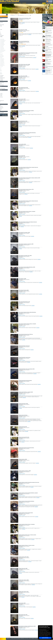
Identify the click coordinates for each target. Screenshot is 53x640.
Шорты (2, 28)
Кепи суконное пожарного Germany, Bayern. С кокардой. (28, 323)
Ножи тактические (3, 106)
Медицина (2, 101)
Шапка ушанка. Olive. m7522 (24, 614)
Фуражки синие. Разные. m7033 (24, 591)
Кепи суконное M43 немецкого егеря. (25, 301)
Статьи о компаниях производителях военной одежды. (49, 64)
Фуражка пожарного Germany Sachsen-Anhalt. (27, 512)
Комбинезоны (2, 34)
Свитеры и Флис (3, 29)
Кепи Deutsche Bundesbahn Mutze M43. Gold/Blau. (27, 110)
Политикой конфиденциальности (43, 631)
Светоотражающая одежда (4, 77)
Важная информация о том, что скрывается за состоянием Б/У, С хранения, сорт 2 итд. (49, 28)
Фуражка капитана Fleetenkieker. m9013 (26, 18)
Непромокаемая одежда (4, 24)
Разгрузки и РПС (3, 95)
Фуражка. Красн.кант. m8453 (24, 568)
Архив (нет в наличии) (4, 112)
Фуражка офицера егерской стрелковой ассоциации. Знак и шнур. (30, 482)
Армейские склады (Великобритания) (5, 40)
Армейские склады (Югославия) (4, 65)
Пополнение (3, 16)
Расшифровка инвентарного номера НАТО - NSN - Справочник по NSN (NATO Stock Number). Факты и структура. (49, 72)
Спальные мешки (3, 94)
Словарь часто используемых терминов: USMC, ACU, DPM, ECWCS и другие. (49, 47)
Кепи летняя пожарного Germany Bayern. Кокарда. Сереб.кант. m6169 (30, 177)
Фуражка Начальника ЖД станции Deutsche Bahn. (27, 447)
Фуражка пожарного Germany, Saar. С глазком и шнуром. (28, 534)
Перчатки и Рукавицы (3, 75)
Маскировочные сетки (4, 100)
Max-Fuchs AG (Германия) (3, 55)
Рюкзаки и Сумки (3, 93)
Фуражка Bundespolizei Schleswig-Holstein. (26, 380)
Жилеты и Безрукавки (4, 35)
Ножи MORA (2, 105)
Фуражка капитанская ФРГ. (24, 426)
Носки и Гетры (3, 83)
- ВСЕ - (2, 37)
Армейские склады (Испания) (4, 48)
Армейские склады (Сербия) (4, 45)
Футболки (2, 31)
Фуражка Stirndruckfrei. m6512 (24, 403)
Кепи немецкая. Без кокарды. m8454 (25, 232)
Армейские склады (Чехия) (4, 64)
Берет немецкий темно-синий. (24, 87)
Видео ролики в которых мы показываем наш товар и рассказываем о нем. (49, 61)
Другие (2, 38)
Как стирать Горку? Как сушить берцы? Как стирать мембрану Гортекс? (49, 36)
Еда (1, 98)
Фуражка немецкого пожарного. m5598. (26, 470)
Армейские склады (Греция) (4, 47)
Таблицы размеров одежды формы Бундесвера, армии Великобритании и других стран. (49, 32)
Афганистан (2, 68)
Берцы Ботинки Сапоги (4, 82)
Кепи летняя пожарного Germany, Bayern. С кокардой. (28, 211)
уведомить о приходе (23, 56)
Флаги (1, 87)
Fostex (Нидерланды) (3, 52)
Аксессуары (2, 110)
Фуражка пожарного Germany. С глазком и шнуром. (27, 545)
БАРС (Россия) (2, 69)
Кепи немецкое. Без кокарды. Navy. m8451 (26, 255)
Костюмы (2, 23)
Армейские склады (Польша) (4, 61)
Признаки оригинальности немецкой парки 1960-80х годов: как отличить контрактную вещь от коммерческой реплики (49, 41)
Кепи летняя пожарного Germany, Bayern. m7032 (27, 189)
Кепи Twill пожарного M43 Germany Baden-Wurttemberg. (28, 132)
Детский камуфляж (3, 76)
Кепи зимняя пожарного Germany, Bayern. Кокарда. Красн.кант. (29, 167)
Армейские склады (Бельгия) (4, 58)
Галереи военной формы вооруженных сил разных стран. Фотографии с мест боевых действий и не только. (49, 51)
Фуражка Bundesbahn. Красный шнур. (25, 357)
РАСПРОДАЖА (3, 18)
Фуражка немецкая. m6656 (24, 459)
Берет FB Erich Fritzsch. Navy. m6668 (25, 64)
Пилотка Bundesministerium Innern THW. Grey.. (27, 334)
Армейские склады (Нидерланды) (4, 44)
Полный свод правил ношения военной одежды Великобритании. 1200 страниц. (49, 56)
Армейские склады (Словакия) (4, 62)
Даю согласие (45, 637)
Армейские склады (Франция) (4, 43)
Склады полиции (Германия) (4, 51)
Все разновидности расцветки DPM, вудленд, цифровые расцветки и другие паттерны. (49, 44)
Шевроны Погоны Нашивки (4, 88)
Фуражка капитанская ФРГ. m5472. (25, 437)
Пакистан (2, 71)
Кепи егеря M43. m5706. (23, 144)
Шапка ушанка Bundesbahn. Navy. (25, 41)
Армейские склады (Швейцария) (4, 41)
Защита (2, 99)
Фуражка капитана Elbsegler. (24, 415)
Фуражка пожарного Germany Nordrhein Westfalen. (27, 501)
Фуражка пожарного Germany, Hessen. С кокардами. (28, 524)
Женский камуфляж (3, 80)
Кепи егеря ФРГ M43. (23, 155)
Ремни (1, 92)
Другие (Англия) (3, 72)
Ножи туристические (3, 107)
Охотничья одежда (3, 22)
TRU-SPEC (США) (3, 57)
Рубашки (2, 30)
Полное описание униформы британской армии (49, 67)
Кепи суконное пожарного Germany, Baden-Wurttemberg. (28, 312)
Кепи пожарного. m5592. (23, 278)
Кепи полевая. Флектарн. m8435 (24, 290)
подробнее (34, 34)
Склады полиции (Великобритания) (4, 50)
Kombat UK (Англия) (3, 54)
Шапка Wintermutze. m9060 (24, 29)
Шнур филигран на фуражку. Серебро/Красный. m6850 (28, 626)
